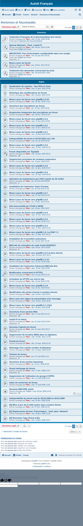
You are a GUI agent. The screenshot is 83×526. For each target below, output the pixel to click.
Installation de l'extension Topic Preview (28, 186)
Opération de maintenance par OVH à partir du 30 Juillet (36, 179)
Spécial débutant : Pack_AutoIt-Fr (25, 45)
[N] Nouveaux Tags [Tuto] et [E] (24, 418)
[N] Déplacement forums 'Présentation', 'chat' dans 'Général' (38, 411)
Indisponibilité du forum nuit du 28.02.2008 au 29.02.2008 (37, 398)
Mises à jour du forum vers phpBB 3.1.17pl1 (30, 305)
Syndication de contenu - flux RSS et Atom (30, 86)
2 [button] (77, 27)
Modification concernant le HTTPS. (26, 272)
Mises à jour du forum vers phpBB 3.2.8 (28, 172)
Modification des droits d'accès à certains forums (33, 292)
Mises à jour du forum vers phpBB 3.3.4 (28, 119)
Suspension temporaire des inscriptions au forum (33, 112)
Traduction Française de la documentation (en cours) (35, 37)
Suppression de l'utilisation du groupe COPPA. (32, 376)
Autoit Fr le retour (17, 319)
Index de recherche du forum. (23, 382)
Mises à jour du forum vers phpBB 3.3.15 (29, 99)
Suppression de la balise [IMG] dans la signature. (33, 334)
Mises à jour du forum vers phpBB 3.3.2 (28, 125)
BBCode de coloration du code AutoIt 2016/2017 (32, 245)
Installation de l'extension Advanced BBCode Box (33, 266)
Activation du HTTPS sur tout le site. (27, 279)
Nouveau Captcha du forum (22, 327)
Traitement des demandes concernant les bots (31, 70)
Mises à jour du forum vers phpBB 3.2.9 (28, 166)
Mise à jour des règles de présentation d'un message (35, 299)
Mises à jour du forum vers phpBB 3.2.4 (28, 212)
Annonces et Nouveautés (18, 22)
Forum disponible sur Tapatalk (24, 151)
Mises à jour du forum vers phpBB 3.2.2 (28, 226)
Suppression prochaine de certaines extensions (32, 159)
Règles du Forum (24, 49)
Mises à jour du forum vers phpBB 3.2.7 (28, 193)
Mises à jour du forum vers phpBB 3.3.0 (28, 145)
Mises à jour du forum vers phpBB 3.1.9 (28, 285)
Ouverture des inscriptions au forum (27, 106)
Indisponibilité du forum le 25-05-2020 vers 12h (32, 138)
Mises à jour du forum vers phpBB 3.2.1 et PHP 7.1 (33, 232)
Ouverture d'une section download (26, 362)
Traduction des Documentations (30, 41)
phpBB (34, 461)
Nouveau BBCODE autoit (21, 389)
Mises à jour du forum (20, 63)
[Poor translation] (7, 480)
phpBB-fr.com (45, 464)
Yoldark (28, 391)
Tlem (28, 39)
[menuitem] (19, 10)
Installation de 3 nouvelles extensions (27, 239)
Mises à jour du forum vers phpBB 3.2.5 (28, 199)
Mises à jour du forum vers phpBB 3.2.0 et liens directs (36, 253)
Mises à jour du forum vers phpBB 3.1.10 (29, 259)
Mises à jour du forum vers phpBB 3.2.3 (28, 219)
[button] (80, 27)
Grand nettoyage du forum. (22, 368)
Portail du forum (17, 341)
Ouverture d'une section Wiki (23, 312)
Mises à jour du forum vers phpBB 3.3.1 (28, 132)
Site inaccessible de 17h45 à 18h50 (26, 206)
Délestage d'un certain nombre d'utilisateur (30, 348)
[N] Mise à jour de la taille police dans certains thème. (35, 405)
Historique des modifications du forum (28, 93)
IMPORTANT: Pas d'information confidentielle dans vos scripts (39, 53)
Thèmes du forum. (18, 354)
